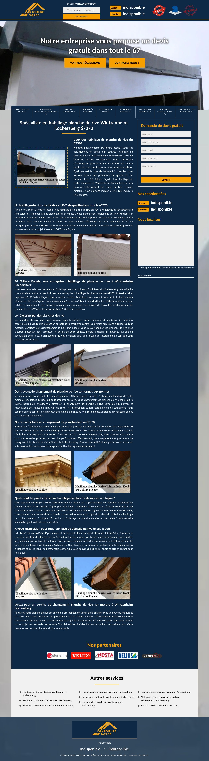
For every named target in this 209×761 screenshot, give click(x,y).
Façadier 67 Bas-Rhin (87, 110)
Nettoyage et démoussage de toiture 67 (46, 111)
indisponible (134, 7)
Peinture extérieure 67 (69, 110)
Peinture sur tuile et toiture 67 (187, 110)
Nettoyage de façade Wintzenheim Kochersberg (107, 691)
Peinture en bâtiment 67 (145, 110)
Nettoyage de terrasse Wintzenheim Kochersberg (48, 705)
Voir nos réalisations (85, 63)
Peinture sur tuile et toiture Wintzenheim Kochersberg (44, 693)
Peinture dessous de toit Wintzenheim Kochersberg (102, 703)
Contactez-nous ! (127, 63)
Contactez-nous (139, 755)
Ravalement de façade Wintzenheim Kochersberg (108, 697)
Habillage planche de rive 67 (165, 111)
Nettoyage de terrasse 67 (125, 110)
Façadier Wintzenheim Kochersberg (159, 705)
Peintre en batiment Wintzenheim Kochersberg (47, 700)
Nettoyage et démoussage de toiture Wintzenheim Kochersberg (160, 698)
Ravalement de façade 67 (22, 110)
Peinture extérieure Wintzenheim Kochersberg (165, 691)
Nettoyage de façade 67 (105, 110)
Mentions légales (115, 755)
